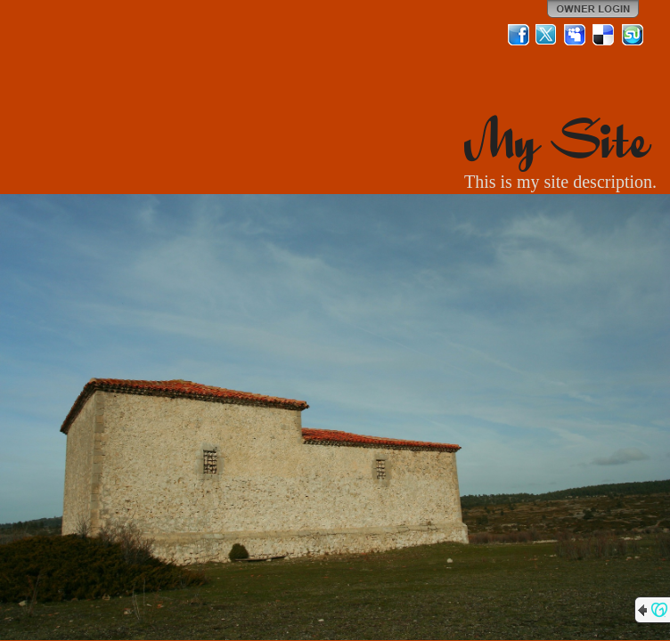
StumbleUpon (632, 34)
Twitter (547, 34)
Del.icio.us (604, 34)
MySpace (575, 34)
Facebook (518, 34)
